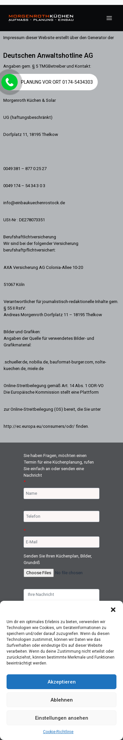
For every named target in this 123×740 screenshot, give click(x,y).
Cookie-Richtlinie (58, 731)
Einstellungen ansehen (61, 718)
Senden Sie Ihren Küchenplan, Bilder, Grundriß (58, 559)
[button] (113, 609)
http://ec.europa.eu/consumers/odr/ (39, 426)
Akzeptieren (62, 682)
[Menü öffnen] (109, 18)
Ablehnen (62, 700)
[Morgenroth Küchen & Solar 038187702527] (41, 18)
